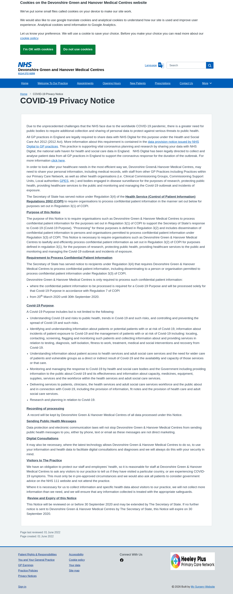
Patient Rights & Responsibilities (37, 554)
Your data (74, 565)
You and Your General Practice (36, 559)
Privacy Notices (27, 576)
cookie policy (29, 38)
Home (24, 83)
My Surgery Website (203, 586)
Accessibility (76, 554)
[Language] (154, 65)
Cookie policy (77, 559)
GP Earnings (25, 565)
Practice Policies (28, 570)
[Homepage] (81, 67)
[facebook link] (122, 560)
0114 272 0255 (26, 73)
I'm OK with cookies (38, 49)
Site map (74, 570)
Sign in (22, 586)
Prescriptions (162, 83)
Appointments (85, 83)
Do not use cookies (77, 49)
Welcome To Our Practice (53, 83)
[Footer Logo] (192, 561)
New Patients (138, 83)
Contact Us (186, 83)
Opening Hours (112, 83)
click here (58, 160)
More (207, 83)
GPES (64, 180)
